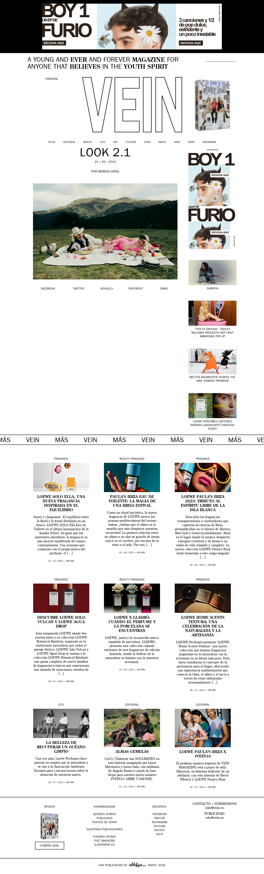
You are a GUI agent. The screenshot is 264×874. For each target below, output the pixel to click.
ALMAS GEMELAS (132, 752)
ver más (70, 561)
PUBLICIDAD (104, 818)
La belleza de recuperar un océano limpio (61, 747)
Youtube (159, 826)
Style (51, 142)
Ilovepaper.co (104, 845)
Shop (191, 142)
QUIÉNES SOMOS (104, 814)
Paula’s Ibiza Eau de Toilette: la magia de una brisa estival (132, 501)
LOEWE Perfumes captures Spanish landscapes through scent (212, 425)
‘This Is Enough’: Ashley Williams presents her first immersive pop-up (212, 333)
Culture (131, 142)
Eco (102, 142)
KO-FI (159, 834)
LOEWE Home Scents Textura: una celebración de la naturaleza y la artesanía (202, 626)
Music (162, 142)
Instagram (209, 142)
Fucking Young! (104, 837)
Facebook (160, 814)
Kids (177, 142)
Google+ (6, 871)
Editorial (69, 142)
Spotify (159, 830)
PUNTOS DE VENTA (104, 822)
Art (115, 142)
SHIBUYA (212, 288)
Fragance (61, 459)
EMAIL (164, 288)
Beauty (87, 142)
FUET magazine (104, 841)
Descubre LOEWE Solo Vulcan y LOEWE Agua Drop (61, 622)
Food (147, 142)
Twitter (159, 818)
